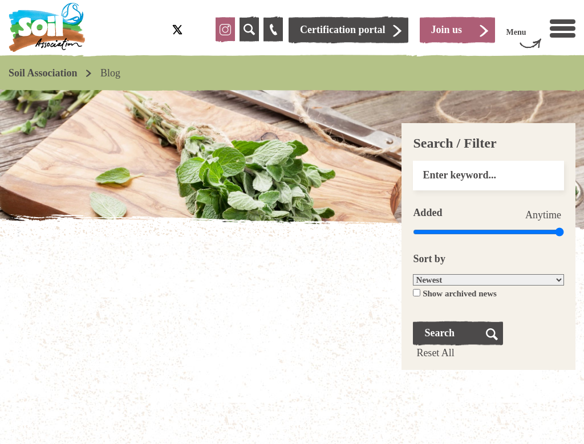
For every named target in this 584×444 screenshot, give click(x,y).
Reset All (435, 353)
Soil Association (43, 73)
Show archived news (460, 293)
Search (439, 333)
